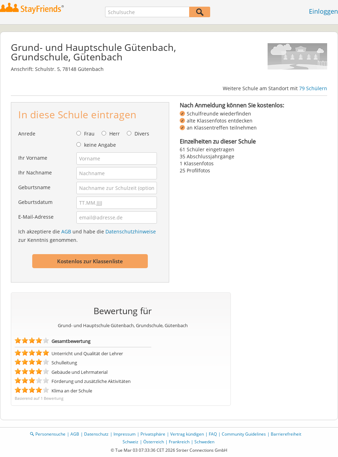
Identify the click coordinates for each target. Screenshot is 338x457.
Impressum (124, 434)
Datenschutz (96, 434)
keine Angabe (100, 144)
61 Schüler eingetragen (207, 149)
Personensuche (50, 434)
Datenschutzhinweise (130, 231)
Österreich (153, 442)
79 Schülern (313, 88)
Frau (89, 133)
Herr (114, 133)
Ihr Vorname (32, 157)
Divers (141, 133)
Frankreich (179, 442)
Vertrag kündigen (187, 434)
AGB (66, 231)
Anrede (26, 133)
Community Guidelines (244, 434)
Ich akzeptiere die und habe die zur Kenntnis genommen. (87, 235)
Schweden (204, 442)
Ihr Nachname (35, 172)
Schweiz (130, 442)
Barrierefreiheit (286, 434)
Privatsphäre (152, 434)
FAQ (213, 434)
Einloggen (323, 11)
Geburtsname (34, 187)
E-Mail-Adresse (36, 216)
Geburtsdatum (35, 202)
